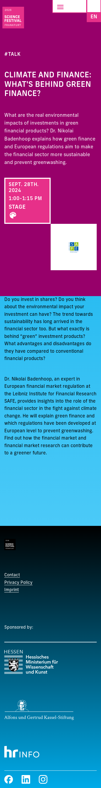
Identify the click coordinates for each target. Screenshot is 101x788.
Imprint (11, 590)
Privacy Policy (18, 583)
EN (93, 16)
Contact (12, 575)
